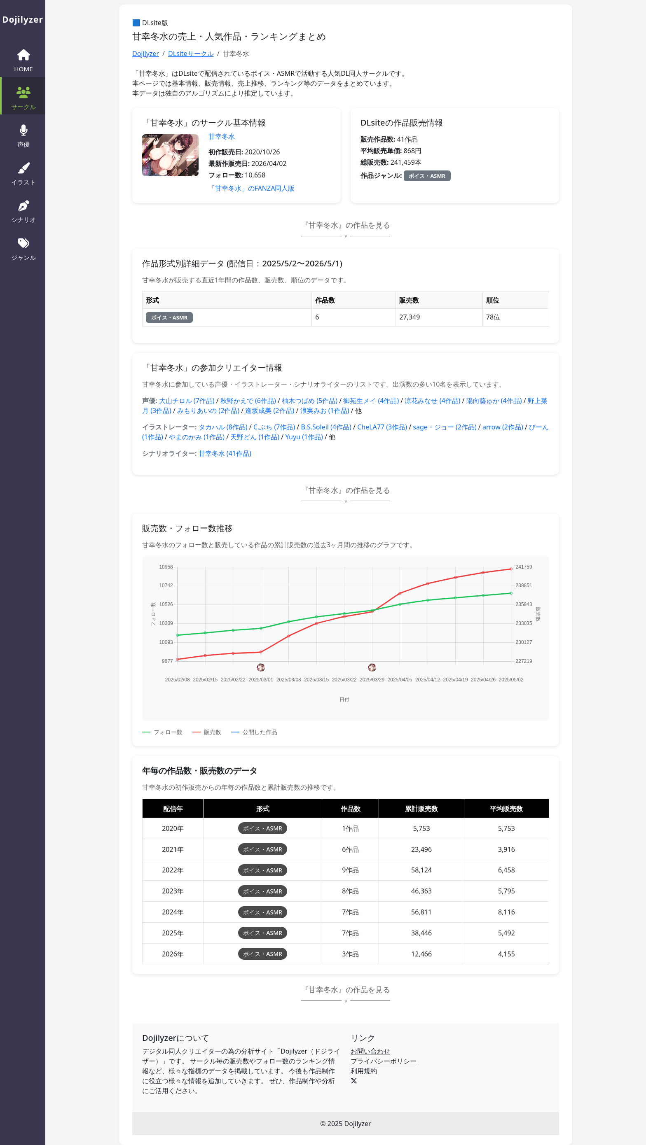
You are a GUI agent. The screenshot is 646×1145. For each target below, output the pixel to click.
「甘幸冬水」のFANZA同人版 (251, 188)
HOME (23, 60)
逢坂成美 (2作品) (269, 410)
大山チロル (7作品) (187, 400)
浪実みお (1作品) (324, 410)
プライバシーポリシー (384, 1061)
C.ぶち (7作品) (274, 426)
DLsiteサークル (191, 53)
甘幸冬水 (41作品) (225, 453)
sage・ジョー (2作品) (444, 426)
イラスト (23, 173)
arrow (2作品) (502, 426)
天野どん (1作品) (254, 436)
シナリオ (23, 211)
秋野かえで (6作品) (248, 400)
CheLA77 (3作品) (382, 426)
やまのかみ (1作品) (197, 436)
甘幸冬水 (221, 136)
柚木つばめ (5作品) (309, 400)
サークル (23, 97)
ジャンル (23, 248)
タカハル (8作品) (223, 426)
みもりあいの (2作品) (208, 410)
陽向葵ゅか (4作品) (494, 400)
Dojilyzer (145, 53)
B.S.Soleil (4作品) (326, 426)
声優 (23, 135)
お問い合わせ (370, 1051)
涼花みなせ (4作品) (432, 400)
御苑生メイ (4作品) (371, 400)
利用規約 (364, 1070)
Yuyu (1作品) (304, 436)
